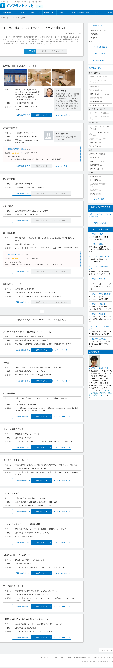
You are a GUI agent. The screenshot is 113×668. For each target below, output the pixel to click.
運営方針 (77, 659)
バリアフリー (96, 161)
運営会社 (44, 659)
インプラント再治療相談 (100, 116)
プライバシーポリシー (55, 659)
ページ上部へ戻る (106, 651)
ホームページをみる (68, 115)
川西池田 (93, 38)
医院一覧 (18, 51)
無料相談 (94, 176)
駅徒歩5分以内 (96, 154)
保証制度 (94, 142)
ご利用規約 (68, 659)
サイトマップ (108, 659)
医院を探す (7, 12)
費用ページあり (97, 139)
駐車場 (93, 157)
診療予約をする (42, 115)
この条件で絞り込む (100, 199)
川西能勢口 (94, 34)
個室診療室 (95, 165)
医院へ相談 (63, 12)
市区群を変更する (100, 47)
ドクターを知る (78, 12)
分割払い (94, 146)
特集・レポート (92, 12)
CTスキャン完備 (97, 169)
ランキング (21, 12)
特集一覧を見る (100, 223)
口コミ (43, 51)
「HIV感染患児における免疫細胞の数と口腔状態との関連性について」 (100, 392)
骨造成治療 (95, 90)
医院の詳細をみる (16, 115)
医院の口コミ (49, 12)
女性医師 (94, 180)
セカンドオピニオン (98, 105)
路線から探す (100, 53)
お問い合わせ (98, 659)
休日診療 (94, 190)
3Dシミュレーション (98, 94)
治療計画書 (95, 101)
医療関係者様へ (86, 659)
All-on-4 (94, 86)
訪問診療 (94, 194)
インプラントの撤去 (98, 113)
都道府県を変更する (100, 60)
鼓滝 (92, 41)
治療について (35, 12)
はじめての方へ (106, 12)
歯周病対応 (95, 98)
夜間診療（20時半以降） (100, 184)
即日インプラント (97, 76)
